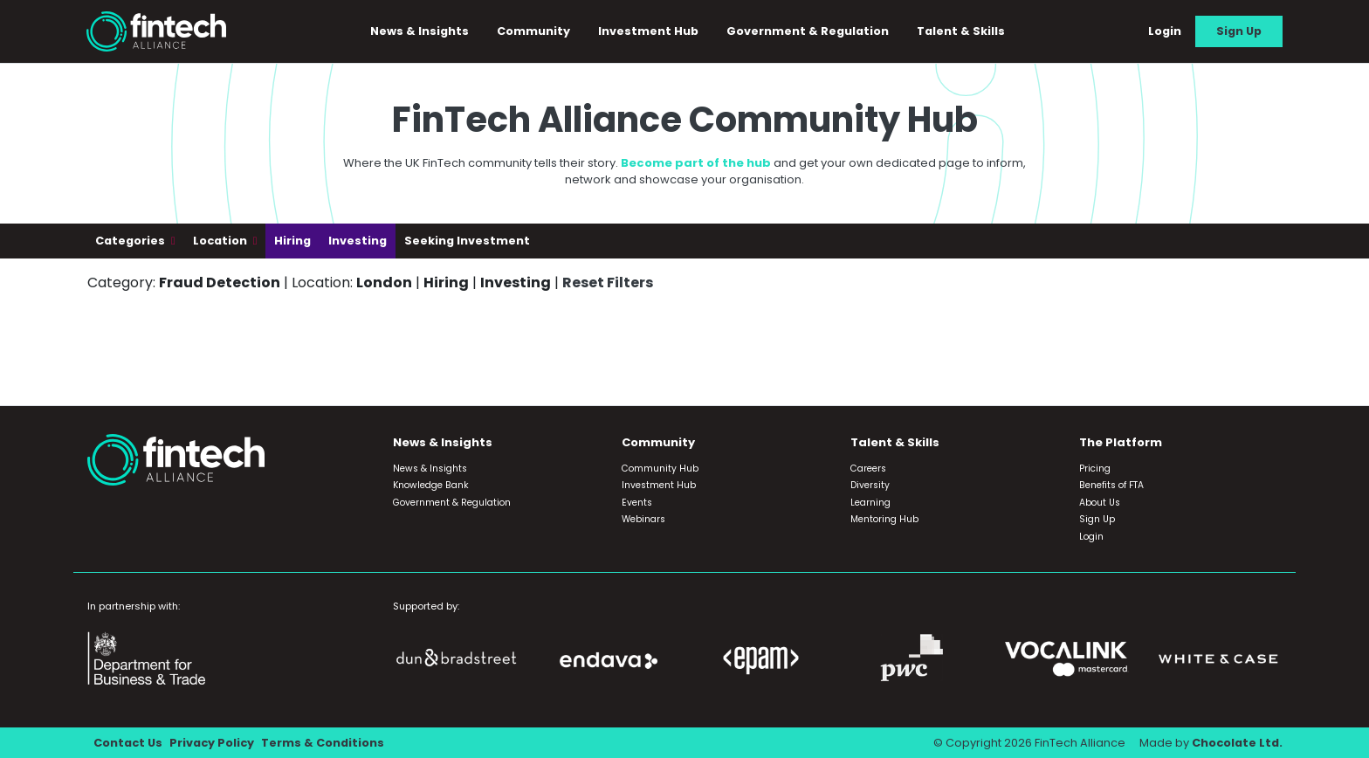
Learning (870, 502)
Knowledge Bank (431, 485)
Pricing (1095, 468)
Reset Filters (607, 282)
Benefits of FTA (1111, 485)
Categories (131, 240)
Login (1164, 31)
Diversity (870, 485)
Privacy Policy (211, 742)
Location (221, 240)
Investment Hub (648, 31)
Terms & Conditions (322, 742)
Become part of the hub (696, 163)
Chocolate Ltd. (1237, 742)
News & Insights (419, 31)
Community (533, 31)
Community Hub (660, 468)
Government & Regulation (807, 31)
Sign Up (1239, 31)
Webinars (643, 519)
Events (637, 502)
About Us (1099, 502)
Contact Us (127, 742)
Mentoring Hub (884, 519)
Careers (868, 468)
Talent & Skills (961, 31)
